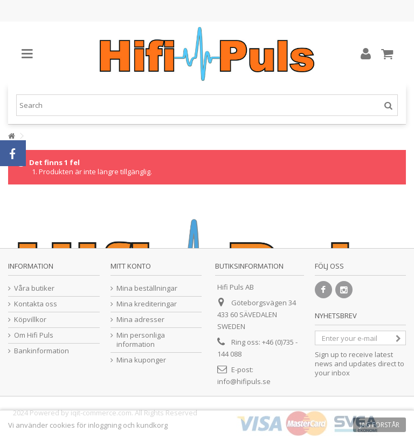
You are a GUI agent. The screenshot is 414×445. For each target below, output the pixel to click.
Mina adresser (140, 319)
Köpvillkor (30, 319)
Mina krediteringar (146, 304)
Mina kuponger (141, 360)
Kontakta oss (35, 304)
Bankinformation (41, 350)
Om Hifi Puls (33, 335)
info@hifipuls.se (244, 381)
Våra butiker (34, 288)
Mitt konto (131, 266)
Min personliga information (140, 340)
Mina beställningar (146, 288)
